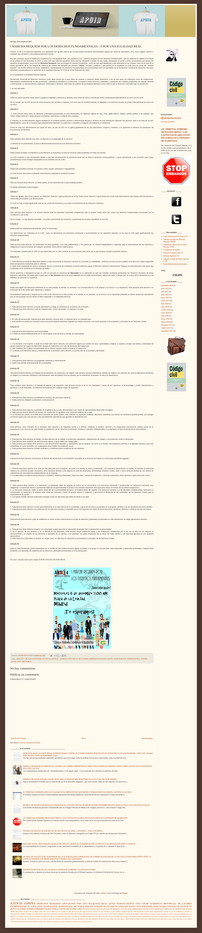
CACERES (163, 906)
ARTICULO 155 (21, 659)
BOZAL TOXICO (93, 911)
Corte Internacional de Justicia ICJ (175, 236)
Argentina (85, 911)
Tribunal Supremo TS (171, 256)
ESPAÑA (110, 659)
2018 (44, 911)
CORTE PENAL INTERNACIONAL (44, 906)
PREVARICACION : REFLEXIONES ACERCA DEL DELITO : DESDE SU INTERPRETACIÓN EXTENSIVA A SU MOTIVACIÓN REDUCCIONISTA (79, 844)
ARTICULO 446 (76, 911)
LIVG (19, 661)
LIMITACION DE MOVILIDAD (26, 919)
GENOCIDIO (123, 906)
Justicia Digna (124, 916)
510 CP (48, 911)
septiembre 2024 (167, 285)
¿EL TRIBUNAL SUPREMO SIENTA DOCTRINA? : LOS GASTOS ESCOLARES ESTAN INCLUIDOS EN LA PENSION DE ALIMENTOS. (75, 818)
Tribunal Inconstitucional (73, 921)
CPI (174, 911)
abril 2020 (164, 304)
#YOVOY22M (90, 909)
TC (28, 906)
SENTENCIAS (159, 909)
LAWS (79, 909)
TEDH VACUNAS (16, 911)
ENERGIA (121, 914)
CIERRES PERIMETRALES (123, 911)
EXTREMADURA (18, 906)
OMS (127, 919)
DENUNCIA (47, 914)
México (123, 919)
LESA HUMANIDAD (144, 906)
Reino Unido (172, 919)
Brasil (101, 911)
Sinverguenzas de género (58, 921)
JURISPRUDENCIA (85, 916)
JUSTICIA (16, 903)
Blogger (125, 893)
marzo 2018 (165, 319)
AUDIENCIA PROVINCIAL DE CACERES (73, 659)
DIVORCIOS (87, 914)
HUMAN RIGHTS (120, 659)
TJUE (138, 903)
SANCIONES (28, 921)
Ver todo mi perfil (167, 122)
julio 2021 (164, 292)
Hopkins (21, 916)
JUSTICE (144, 659)
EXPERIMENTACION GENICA (46, 909)
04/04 (40, 911)
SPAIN (49, 921)
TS (84, 909)
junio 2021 (165, 295)
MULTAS (117, 919)
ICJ (28, 916)
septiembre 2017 (167, 331)
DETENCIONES (69, 914)
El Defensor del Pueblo (171, 250)
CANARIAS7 (107, 911)
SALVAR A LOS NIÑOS (184, 919)
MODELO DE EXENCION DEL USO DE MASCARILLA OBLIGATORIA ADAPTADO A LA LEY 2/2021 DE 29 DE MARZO (70, 779)
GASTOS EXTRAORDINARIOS (131, 909)
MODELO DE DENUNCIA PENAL (66, 919)
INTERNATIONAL (133, 659)
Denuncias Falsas (96, 914)
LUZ (41, 919)
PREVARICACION (154, 919)
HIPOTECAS (14, 916)
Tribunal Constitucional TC (173, 253)
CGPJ (113, 911)
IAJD (25, 916)
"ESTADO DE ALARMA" (31, 911)
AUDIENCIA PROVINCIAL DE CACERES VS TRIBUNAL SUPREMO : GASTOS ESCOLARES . (59, 870)
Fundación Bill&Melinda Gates (183, 914)
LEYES (13, 661)
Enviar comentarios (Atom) (30, 743)
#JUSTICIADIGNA (110, 906)
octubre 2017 (165, 328)
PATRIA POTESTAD (141, 919)
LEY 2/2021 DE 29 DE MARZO (177, 916)
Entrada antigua (147, 738)
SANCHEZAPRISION (16, 921)
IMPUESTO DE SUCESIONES (52, 916)
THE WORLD (26, 661)
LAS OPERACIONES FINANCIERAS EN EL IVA (143, 916)
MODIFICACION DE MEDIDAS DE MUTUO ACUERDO (96, 919)
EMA (115, 914)
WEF (84, 921)
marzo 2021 (165, 301)
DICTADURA (79, 914)
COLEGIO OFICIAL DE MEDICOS (108, 909)
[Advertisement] (176, 436)
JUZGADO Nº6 (96, 916)
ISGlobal (64, 916)
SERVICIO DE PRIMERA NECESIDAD (178, 909)
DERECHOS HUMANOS (97, 659)
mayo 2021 (165, 298)
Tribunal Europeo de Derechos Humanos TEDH (174, 240)
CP (172, 911)
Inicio (84, 738)
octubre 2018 (165, 310)
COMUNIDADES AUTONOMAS (143, 911)
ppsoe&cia (89, 921)
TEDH (155, 906)
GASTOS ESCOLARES (68, 909)
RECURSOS (164, 919)
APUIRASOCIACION (172, 118)
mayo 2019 (165, 307)
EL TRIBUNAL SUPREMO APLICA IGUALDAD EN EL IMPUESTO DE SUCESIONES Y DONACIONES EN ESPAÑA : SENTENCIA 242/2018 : (77, 792)
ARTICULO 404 (66, 911)
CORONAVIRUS (158, 911)
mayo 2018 (165, 313)
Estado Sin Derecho (145, 914)
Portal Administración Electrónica (175, 264)
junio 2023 (165, 288)
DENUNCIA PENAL (57, 914)
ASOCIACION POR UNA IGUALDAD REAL (43, 659)
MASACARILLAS (49, 919)
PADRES (132, 919)
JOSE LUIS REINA (73, 916)
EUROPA (29, 909)
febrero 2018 (165, 322)
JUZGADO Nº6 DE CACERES (110, 916)
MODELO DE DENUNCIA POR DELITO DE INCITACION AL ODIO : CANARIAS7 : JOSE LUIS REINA (62, 831)
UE (81, 921)
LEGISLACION (148, 909)
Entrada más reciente (18, 738)
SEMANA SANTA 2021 (39, 921)
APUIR (145, 903)
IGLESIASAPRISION (36, 916)
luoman (103, 893)
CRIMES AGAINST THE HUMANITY (31, 914)
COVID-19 (167, 911)
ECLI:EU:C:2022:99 (108, 914)
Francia (171, 914)
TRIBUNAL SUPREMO (94, 906)
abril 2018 (164, 316)
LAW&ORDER (163, 916)
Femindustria (164, 914)
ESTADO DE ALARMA (132, 914)
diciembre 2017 (166, 325)
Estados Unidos (155, 914)
